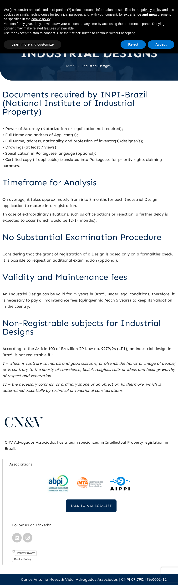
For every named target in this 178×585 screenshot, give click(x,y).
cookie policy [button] (40, 19)
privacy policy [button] (151, 10)
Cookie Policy (22, 559)
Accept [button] (161, 44)
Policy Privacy (26, 552)
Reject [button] (133, 44)
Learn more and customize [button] (32, 44)
